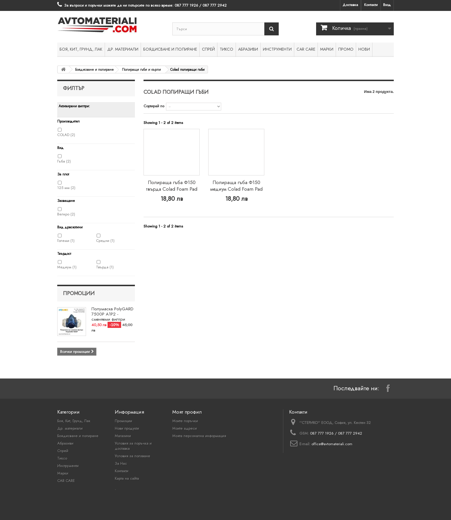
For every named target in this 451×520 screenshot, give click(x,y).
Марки (326, 49)
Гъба (64, 161)
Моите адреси (184, 428)
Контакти (371, 4)
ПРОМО (345, 49)
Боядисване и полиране (170, 49)
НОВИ (364, 49)
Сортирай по (154, 106)
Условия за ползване (132, 456)
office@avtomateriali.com (332, 444)
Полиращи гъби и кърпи (141, 69)
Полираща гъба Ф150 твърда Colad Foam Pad (171, 185)
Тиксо (226, 49)
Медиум (67, 267)
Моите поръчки (185, 421)
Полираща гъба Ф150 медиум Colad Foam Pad (236, 185)
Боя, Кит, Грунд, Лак (81, 49)
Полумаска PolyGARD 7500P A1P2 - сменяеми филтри (112, 314)
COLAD (66, 134)
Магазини (123, 436)
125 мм (66, 187)
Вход (387, 4)
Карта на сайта (127, 478)
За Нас (121, 463)
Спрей (208, 49)
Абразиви (248, 49)
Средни (105, 240)
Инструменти (277, 49)
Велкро (66, 214)
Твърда (105, 267)
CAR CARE (306, 49)
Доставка (350, 4)
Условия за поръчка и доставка (133, 446)
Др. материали (122, 49)
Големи (65, 240)
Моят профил (187, 411)
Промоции (79, 293)
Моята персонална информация (199, 436)
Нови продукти (127, 428)
